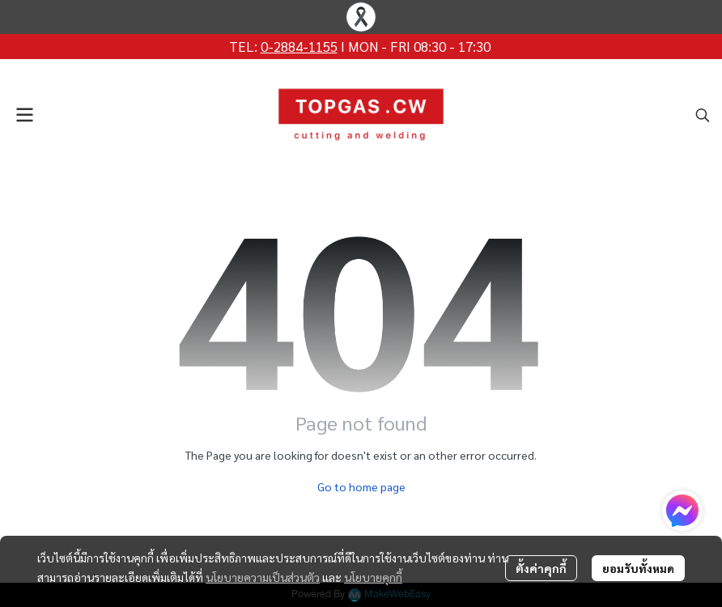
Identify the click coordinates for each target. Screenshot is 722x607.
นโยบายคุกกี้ (373, 577)
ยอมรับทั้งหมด (638, 568)
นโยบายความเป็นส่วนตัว (263, 577)
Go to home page (361, 486)
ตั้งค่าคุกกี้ (541, 568)
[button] (702, 115)
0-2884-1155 (299, 46)
